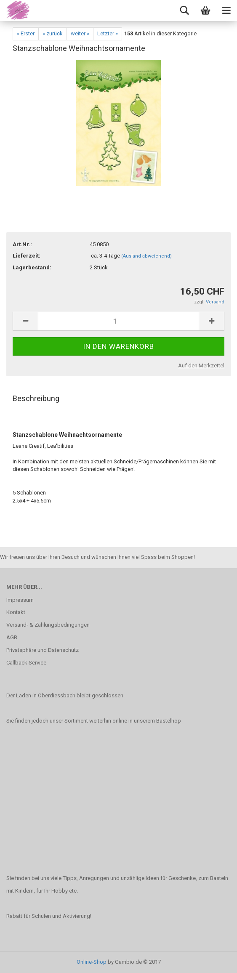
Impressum (20, 600)
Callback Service (26, 662)
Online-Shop (92, 962)
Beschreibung (36, 398)
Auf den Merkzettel (201, 365)
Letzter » (107, 33)
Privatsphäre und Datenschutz (42, 650)
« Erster (26, 33)
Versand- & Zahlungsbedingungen (48, 625)
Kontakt (15, 612)
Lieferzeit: (26, 256)
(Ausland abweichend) (146, 256)
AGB (11, 637)
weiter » (80, 33)
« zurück (53, 33)
